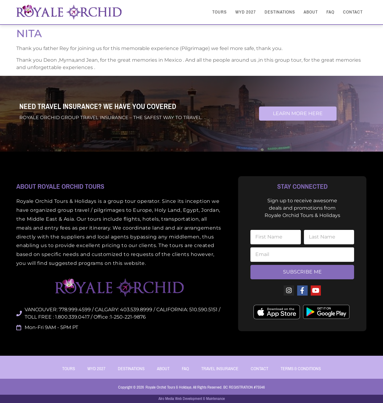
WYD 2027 (245, 12)
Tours (219, 12)
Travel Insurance (219, 368)
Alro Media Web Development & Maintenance (191, 398)
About (311, 12)
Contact (353, 12)
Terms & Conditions (301, 368)
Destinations (280, 12)
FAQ (330, 12)
